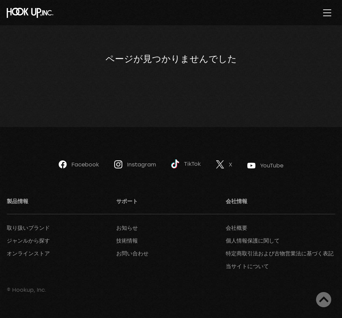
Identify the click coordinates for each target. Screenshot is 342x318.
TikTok (186, 163)
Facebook (79, 164)
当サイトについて (247, 266)
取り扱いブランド (28, 227)
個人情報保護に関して (253, 240)
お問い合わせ (132, 253)
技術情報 (127, 240)
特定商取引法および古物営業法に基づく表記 (280, 253)
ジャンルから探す (28, 240)
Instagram (135, 164)
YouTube (265, 165)
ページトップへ (323, 299)
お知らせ (127, 227)
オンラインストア (28, 253)
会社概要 (236, 227)
